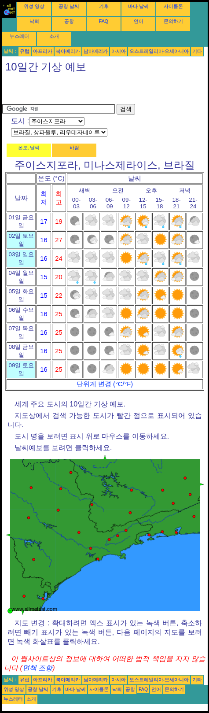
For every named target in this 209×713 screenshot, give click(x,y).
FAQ (103, 21)
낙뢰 (34, 21)
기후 (104, 6)
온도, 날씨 (29, 147)
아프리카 (42, 51)
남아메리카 (96, 51)
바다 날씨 (138, 6)
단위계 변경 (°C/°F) (105, 384)
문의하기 (173, 21)
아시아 (118, 51)
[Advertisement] (105, 91)
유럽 (24, 51)
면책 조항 (37, 668)
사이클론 (173, 6)
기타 (197, 51)
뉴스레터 (19, 36)
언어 (138, 21)
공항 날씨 (69, 6)
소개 (54, 36)
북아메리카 (68, 51)
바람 (74, 147)
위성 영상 (34, 6)
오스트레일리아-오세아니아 (159, 51)
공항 (69, 21)
